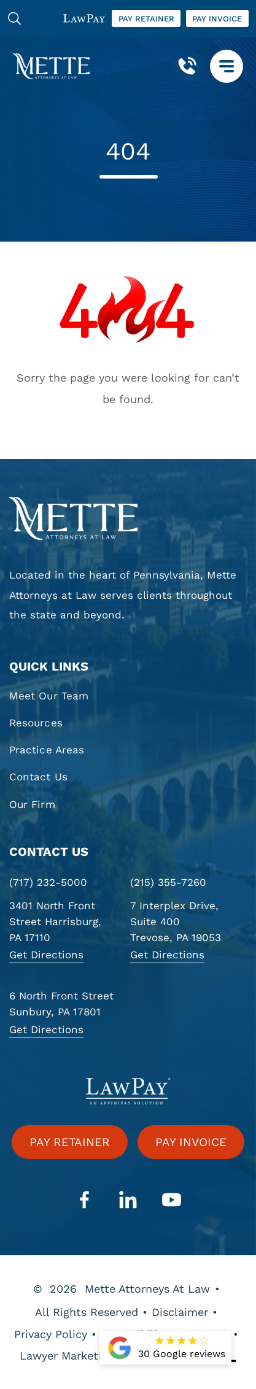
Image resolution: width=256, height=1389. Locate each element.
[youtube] (172, 1200)
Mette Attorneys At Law (147, 1288)
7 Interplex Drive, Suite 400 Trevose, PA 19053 (175, 921)
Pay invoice (217, 18)
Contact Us (38, 777)
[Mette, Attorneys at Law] (51, 66)
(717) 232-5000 (48, 882)
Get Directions (46, 954)
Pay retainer (146, 18)
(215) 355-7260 (168, 882)
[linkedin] (128, 1200)
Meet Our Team (48, 696)
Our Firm (32, 804)
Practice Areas (46, 750)
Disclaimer (180, 1312)
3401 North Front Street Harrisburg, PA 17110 (55, 921)
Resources (36, 723)
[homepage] (128, 518)
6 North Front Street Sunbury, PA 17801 (61, 1004)
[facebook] (84, 1200)
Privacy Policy (50, 1334)
